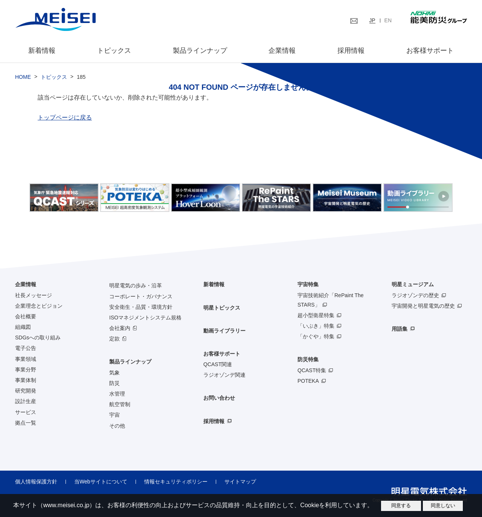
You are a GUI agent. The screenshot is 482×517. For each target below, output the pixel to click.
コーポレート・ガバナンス (140, 296)
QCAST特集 (311, 370)
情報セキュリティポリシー (175, 482)
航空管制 (119, 404)
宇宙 (114, 415)
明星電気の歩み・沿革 (135, 285)
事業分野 (25, 370)
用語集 (399, 329)
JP (372, 20)
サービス (25, 412)
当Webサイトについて (100, 482)
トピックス (114, 50)
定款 (114, 339)
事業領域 (25, 359)
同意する (401, 505)
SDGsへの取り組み (38, 337)
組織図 (23, 327)
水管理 (117, 394)
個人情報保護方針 (36, 482)
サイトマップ (240, 482)
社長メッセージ (33, 295)
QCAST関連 (217, 364)
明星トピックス (221, 308)
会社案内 (119, 328)
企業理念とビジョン (39, 306)
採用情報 (351, 50)
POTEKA (308, 381)
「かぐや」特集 (315, 336)
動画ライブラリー (224, 331)
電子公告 (25, 348)
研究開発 (25, 391)
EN (388, 20)
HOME (23, 77)
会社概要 (25, 316)
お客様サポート (430, 50)
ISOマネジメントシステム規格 (145, 317)
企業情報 (282, 50)
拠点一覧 (25, 423)
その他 (117, 426)
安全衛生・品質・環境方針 (140, 307)
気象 (114, 373)
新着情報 (41, 50)
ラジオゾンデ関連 (224, 375)
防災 (114, 383)
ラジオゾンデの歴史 (415, 295)
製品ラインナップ (130, 362)
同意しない (443, 505)
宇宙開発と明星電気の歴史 (423, 306)
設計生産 (25, 401)
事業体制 (25, 380)
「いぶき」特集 (315, 326)
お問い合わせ (219, 398)
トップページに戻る (65, 117)
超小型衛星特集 (315, 315)
